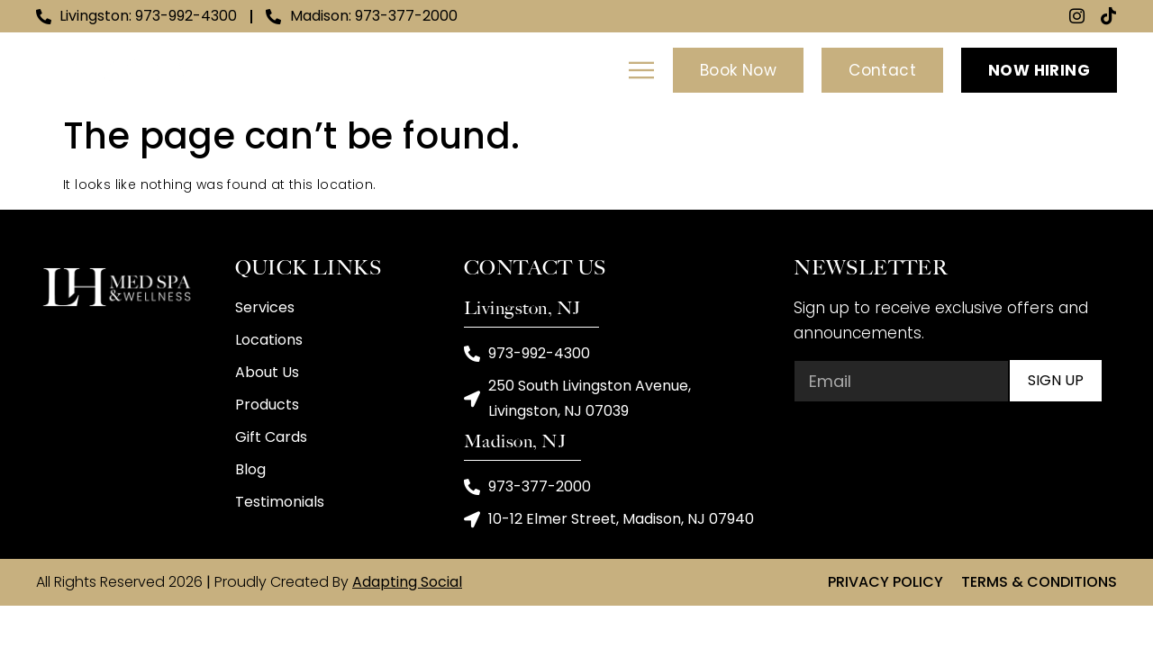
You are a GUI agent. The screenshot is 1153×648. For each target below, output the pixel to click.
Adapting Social (407, 583)
